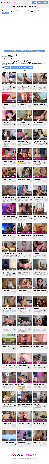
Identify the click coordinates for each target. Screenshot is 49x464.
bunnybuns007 (8, 331)
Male (29, 6)
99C (29, 124)
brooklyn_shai (38, 426)
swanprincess (38, 123)
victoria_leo (7, 161)
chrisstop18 (7, 179)
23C (14, 87)
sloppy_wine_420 (9, 368)
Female (17, 6)
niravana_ (37, 368)
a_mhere (36, 255)
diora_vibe (22, 293)
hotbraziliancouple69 (26, 349)
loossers (6, 349)
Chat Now (5, 12)
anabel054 (22, 445)
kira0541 (6, 293)
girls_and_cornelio (25, 275)
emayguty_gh (8, 86)
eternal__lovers (39, 349)
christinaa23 (22, 368)
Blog (35, 6)
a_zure (35, 86)
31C (31, 87)
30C (17, 218)
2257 (36, 461)
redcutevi (36, 311)
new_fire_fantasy (40, 293)
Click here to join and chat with (24, 51)
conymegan (7, 142)
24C (14, 181)
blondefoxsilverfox (25, 236)
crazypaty (37, 331)
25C (14, 294)
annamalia (37, 161)
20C (14, 124)
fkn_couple (22, 123)
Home (14, 6)
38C (47, 218)
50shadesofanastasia (26, 407)
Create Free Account (42, 2)
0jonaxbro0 (37, 407)
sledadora (22, 104)
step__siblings (8, 407)
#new (30, 67)
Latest (31, 6)
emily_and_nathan (40, 275)
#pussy (7, 67)
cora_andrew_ (23, 86)
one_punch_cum (24, 426)
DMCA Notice (31, 461)
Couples (21, 6)
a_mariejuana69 (39, 142)
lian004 (20, 255)
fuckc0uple (7, 236)
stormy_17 (6, 104)
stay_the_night (8, 255)
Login (34, 2)
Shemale (25, 6)
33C (44, 181)
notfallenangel (8, 199)
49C (46, 200)
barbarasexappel (39, 104)
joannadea (37, 179)
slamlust (6, 123)
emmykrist (21, 161)
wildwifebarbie (38, 199)
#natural (19, 67)
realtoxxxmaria (24, 199)
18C (44, 238)
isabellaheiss (38, 236)
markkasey (22, 331)
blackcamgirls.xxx (24, 461)
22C (29, 106)
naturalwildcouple (10, 387)
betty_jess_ (37, 445)
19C (44, 87)
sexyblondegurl (39, 217)
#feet (13, 67)
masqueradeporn (9, 217)
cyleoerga (22, 387)
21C (14, 106)
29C (47, 143)
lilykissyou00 (7, 275)
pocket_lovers (38, 387)
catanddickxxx (8, 445)
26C (16, 200)
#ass (25, 67)
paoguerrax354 (23, 217)
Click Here (28, 70)
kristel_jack (7, 311)
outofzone (22, 311)
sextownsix (7, 426)
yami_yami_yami (24, 179)
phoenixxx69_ (23, 142)
